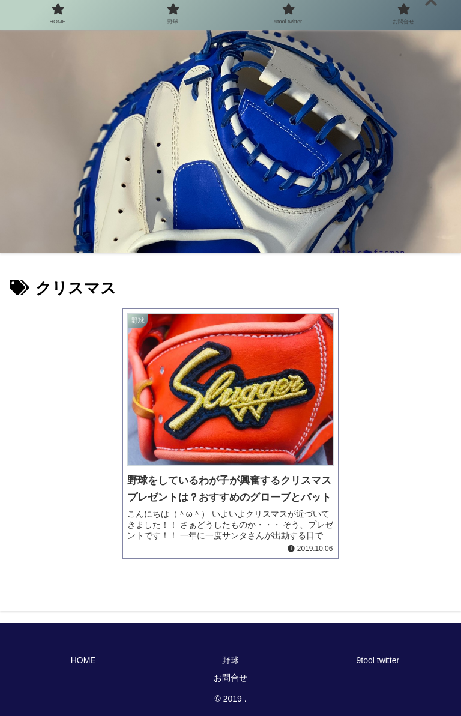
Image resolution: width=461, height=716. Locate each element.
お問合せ (230, 677)
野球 (230, 660)
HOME (83, 660)
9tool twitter (378, 660)
